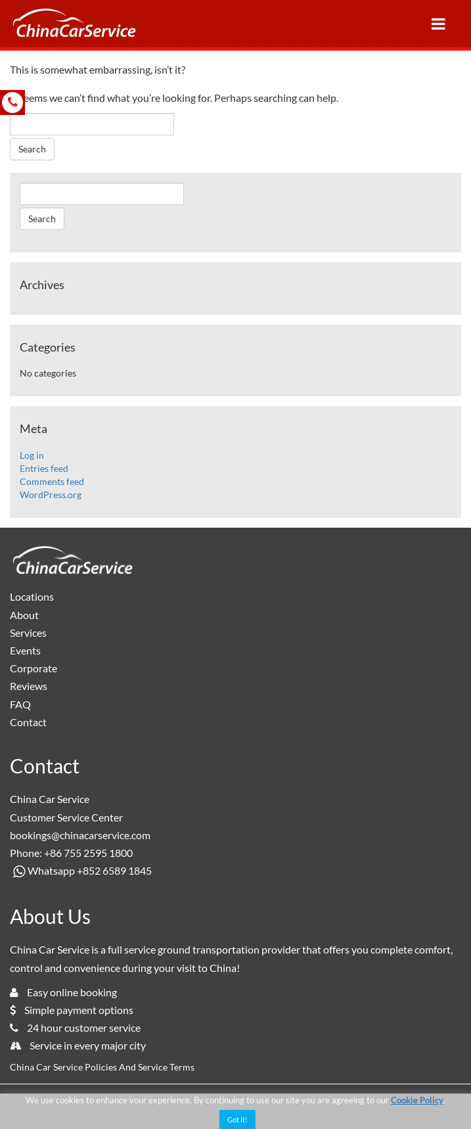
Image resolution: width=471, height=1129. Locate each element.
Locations (32, 596)
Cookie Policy (417, 1100)
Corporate (33, 668)
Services (28, 632)
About (24, 615)
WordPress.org (50, 494)
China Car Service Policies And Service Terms (102, 1066)
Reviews (28, 686)
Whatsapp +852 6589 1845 (81, 870)
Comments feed (52, 481)
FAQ (20, 704)
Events (25, 650)
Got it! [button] (237, 1119)
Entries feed (44, 468)
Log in (32, 455)
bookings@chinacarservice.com (80, 835)
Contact (28, 722)
